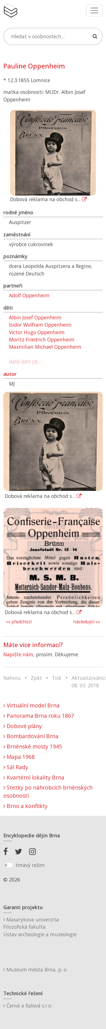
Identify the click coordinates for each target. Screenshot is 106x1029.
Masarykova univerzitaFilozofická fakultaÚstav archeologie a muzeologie (40, 927)
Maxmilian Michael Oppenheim (45, 346)
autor (10, 373)
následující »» (86, 622)
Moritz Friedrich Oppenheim (41, 339)
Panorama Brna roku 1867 (38, 715)
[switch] (8, 865)
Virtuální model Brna (31, 705)
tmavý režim (30, 865)
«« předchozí (19, 622)
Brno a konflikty (25, 806)
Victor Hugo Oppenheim (37, 332)
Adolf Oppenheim (29, 295)
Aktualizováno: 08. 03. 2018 (89, 681)
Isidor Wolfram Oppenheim (40, 324)
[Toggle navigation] (94, 10)
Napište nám (18, 654)
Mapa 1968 (19, 757)
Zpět (36, 677)
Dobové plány (22, 726)
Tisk (57, 677)
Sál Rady (15, 767)
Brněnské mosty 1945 (32, 746)
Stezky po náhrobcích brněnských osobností (48, 791)
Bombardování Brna (30, 736)
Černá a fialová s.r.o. (27, 1005)
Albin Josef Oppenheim (35, 317)
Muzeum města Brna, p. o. (35, 969)
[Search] (53, 36)
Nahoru (12, 677)
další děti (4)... (25, 361)
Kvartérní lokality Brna (33, 777)
